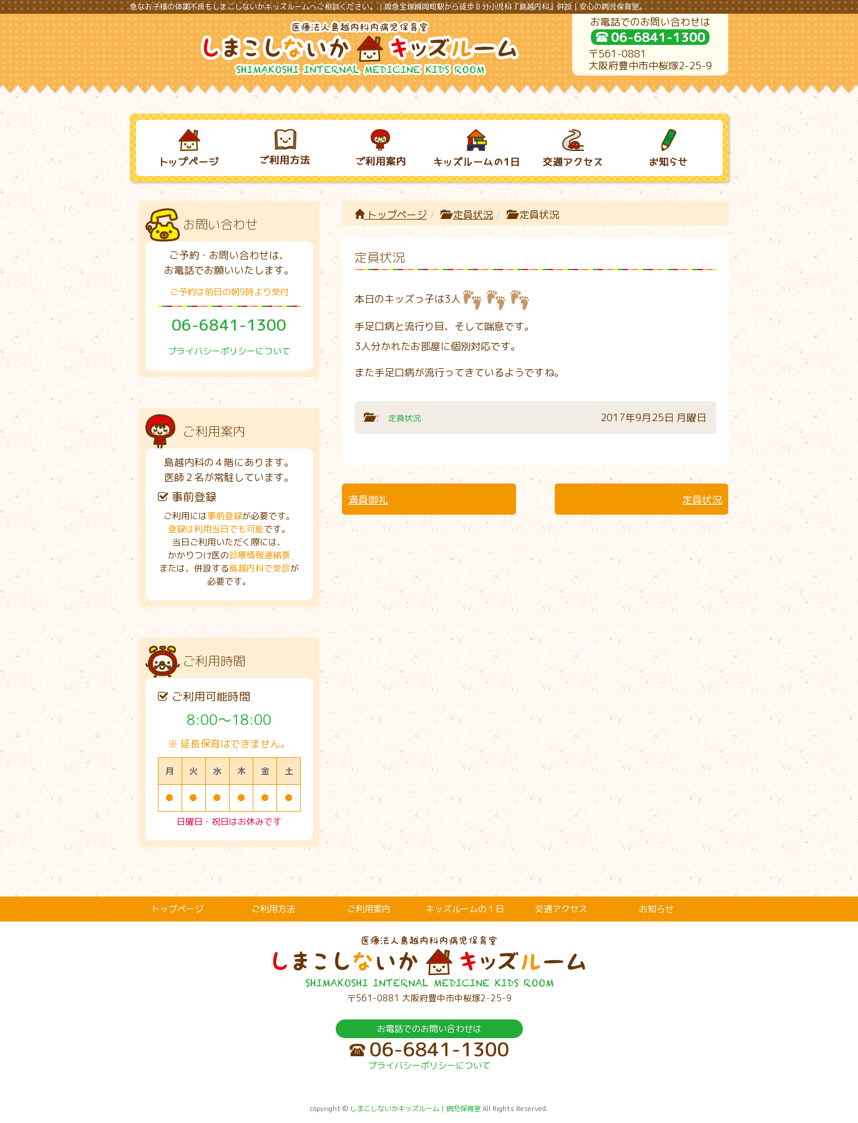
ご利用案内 (369, 909)
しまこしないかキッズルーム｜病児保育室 (415, 1109)
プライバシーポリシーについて (229, 351)
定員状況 (473, 214)
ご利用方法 (273, 909)
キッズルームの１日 (465, 909)
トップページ (390, 214)
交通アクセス (561, 909)
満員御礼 (368, 500)
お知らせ (656, 909)
